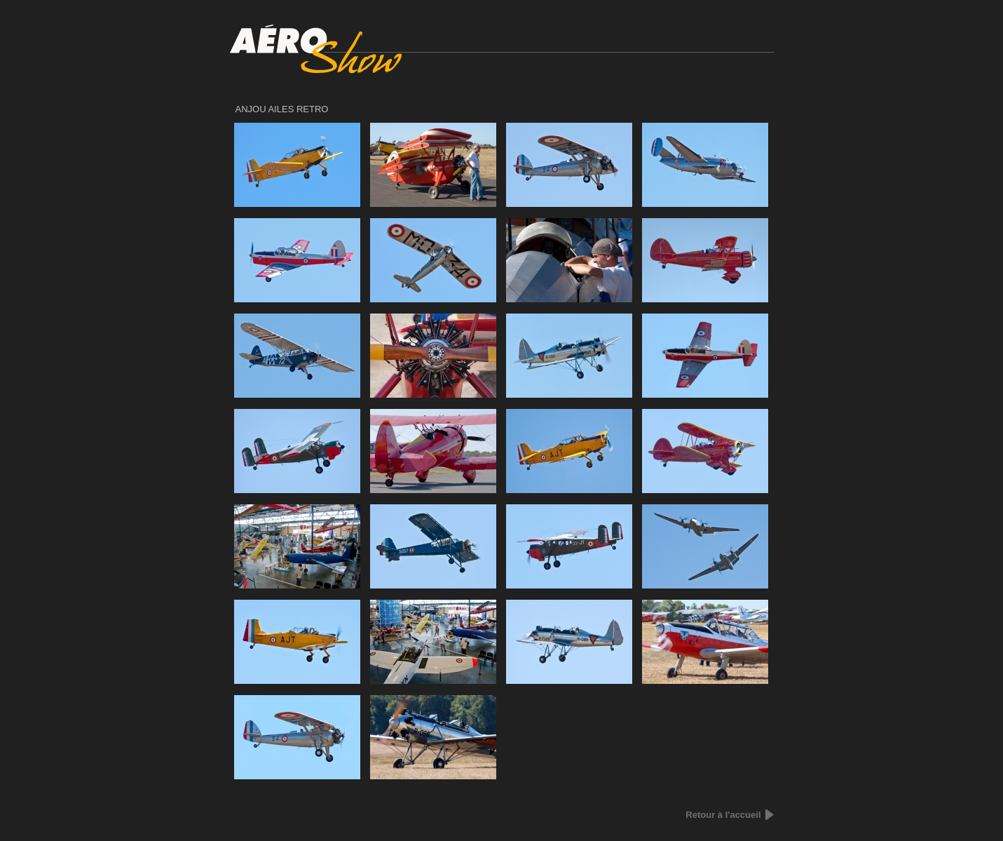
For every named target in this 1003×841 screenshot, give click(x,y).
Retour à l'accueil (722, 814)
